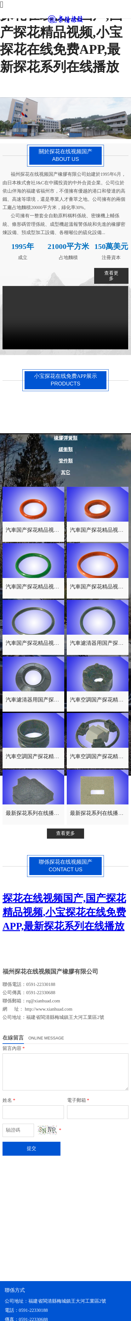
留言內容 (14, 1048)
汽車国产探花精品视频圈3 (36, 587)
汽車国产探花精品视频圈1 (36, 643)
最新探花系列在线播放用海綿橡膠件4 (50, 813)
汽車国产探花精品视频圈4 (36, 530)
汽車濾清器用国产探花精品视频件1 (47, 700)
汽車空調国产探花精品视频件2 (42, 756)
